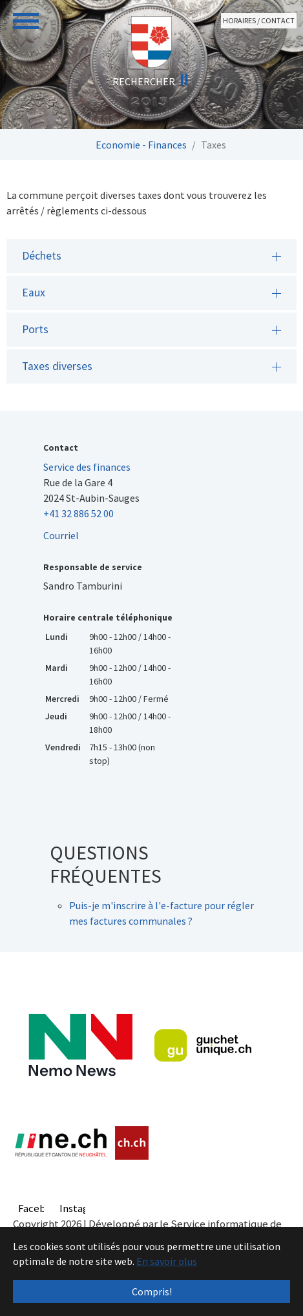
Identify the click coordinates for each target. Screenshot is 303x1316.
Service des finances (87, 466)
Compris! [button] (152, 1291)
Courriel (61, 535)
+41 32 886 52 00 (78, 513)
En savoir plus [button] (166, 1261)
